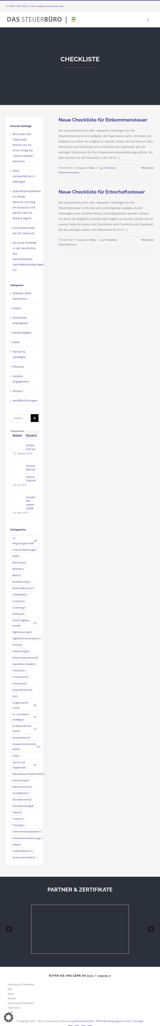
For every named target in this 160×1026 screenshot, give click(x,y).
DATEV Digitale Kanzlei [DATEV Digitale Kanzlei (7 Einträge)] (24, 623)
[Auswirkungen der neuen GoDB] (18, 498)
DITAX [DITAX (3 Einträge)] (17, 645)
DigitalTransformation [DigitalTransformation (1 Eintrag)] (26, 638)
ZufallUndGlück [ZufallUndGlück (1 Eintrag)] (22, 851)
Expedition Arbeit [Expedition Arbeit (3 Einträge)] (23, 664)
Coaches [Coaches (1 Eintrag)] (18, 601)
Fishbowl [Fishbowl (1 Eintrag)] (19, 670)
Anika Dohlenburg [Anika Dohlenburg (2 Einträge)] (24, 549)
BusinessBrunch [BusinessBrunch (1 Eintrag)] (23, 588)
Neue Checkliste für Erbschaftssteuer (102, 192)
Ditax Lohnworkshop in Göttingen (24, 176)
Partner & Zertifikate (19, 354)
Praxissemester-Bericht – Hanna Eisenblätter (30, 473)
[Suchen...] (20, 418)
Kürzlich (31, 435)
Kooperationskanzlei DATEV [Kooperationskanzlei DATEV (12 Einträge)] (26, 746)
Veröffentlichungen (25, 400)
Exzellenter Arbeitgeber (20, 320)
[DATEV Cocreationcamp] (18, 446)
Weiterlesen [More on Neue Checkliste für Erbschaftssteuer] (147, 239)
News (92, 167)
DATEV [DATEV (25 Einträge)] (18, 614)
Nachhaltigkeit (22, 332)
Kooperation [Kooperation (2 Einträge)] (21, 737)
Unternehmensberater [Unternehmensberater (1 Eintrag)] (26, 831)
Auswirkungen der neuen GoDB (30, 502)
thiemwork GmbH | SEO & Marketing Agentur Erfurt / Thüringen (109, 1021)
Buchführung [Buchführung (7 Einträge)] (21, 581)
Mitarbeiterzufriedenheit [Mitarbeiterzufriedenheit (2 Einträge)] (28, 774)
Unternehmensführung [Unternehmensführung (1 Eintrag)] (27, 838)
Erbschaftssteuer (68, 244)
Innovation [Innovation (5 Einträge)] (20, 677)
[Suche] (34, 418)
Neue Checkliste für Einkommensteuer (103, 120)
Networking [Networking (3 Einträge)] (20, 780)
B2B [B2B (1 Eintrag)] (16, 556)
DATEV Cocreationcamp (30, 447)
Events (17, 308)
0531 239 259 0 (18, 6)
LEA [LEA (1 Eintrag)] (16, 755)
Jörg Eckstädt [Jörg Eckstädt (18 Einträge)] (22, 690)
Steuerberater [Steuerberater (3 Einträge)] (21, 799)
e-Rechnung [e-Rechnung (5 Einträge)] (20, 651)
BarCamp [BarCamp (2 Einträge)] (19, 562)
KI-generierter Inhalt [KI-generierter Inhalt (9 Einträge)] (24, 705)
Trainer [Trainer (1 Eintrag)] (18, 818)
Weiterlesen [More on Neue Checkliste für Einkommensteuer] (147, 167)
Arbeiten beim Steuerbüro (22, 295)
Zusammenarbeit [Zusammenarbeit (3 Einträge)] (23, 857)
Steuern (18, 391)
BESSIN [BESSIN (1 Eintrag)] (18, 569)
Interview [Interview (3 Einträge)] (19, 683)
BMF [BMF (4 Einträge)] (16, 575)
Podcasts (18, 366)
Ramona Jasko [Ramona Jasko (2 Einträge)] (22, 786)
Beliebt (17, 435)
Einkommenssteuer (69, 172)
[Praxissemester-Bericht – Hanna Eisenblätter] (18, 466)
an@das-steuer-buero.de (49, 6)
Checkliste (110, 167)
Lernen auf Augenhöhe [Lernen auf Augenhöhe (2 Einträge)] (24, 765)
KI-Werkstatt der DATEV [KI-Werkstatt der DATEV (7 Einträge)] (24, 728)
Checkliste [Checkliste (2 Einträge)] (19, 594)
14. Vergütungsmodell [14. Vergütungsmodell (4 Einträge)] (24, 540)
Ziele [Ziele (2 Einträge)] (16, 844)
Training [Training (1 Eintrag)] (18, 825)
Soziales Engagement (21, 378)
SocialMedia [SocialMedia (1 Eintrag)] (20, 793)
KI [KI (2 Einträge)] (15, 696)
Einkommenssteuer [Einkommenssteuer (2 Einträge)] (25, 657)
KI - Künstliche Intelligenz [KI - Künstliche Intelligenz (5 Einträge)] (24, 717)
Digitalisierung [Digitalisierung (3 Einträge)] (22, 632)
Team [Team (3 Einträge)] (17, 812)
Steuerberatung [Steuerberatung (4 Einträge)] (23, 806)
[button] (8, 1017)
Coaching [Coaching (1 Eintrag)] (19, 607)
